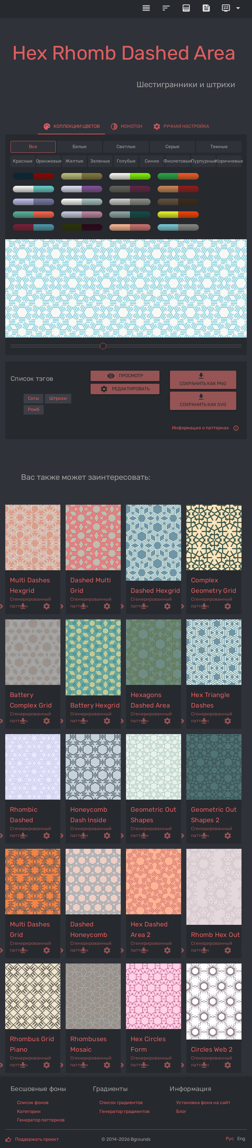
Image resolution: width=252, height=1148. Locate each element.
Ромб (33, 409)
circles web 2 (212, 1049)
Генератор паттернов (41, 1120)
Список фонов (33, 1102)
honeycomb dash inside (88, 815)
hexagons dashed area (150, 700)
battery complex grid (31, 700)
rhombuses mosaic (88, 1044)
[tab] (71, 126)
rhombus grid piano (32, 1044)
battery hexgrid (95, 705)
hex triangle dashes (210, 700)
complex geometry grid (213, 585)
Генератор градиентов (124, 1111)
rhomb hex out (215, 935)
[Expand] (232, 8)
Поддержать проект (37, 1139)
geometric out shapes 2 (214, 815)
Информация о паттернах (200, 428)
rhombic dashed (23, 815)
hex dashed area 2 (149, 929)
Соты (33, 398)
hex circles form (148, 1044)
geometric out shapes (153, 815)
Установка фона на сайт (203, 1102)
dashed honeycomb (88, 929)
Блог (181, 1111)
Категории (29, 1111)
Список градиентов (121, 1102)
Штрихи (58, 398)
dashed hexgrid (155, 590)
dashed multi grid (90, 585)
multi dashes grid (30, 929)
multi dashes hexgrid (30, 585)
